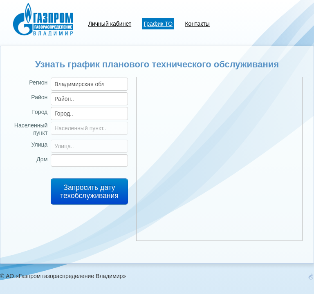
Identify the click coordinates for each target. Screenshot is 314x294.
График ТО (158, 23)
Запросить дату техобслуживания (89, 191)
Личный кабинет (109, 23)
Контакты (197, 23)
